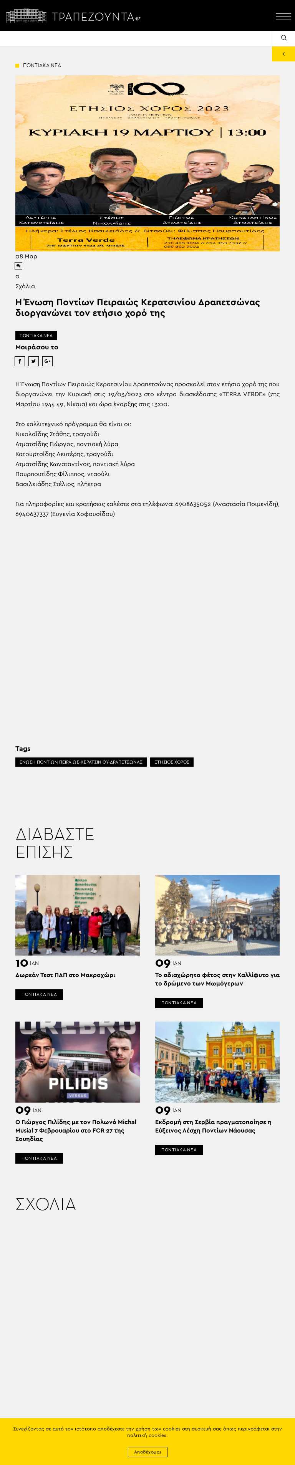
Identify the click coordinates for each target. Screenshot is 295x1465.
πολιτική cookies (146, 1435)
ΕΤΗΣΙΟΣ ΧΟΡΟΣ (171, 762)
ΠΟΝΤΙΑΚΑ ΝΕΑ (36, 335)
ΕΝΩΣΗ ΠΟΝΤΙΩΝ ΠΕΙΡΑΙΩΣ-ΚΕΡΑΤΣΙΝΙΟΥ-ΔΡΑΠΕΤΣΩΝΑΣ (81, 762)
